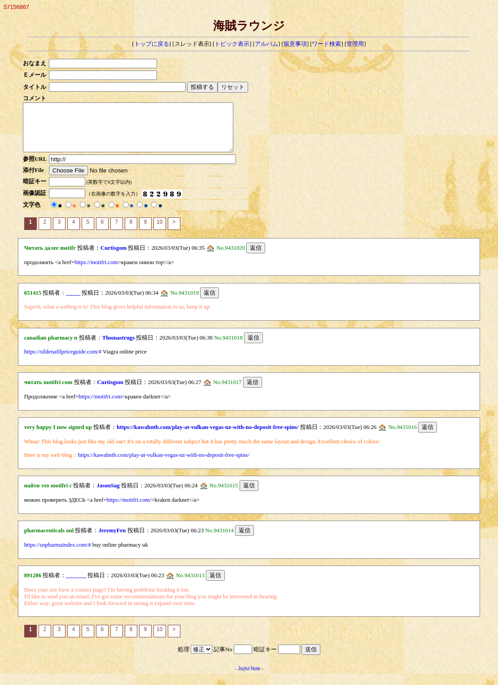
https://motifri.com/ (129, 509)
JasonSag (107, 495)
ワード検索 (326, 44)
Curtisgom (113, 257)
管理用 (355, 44)
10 (159, 231)
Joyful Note (249, 678)
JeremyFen (112, 540)
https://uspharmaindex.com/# (57, 554)
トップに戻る (151, 44)
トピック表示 (231, 44)
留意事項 (295, 44)
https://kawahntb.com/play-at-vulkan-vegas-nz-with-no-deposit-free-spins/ (207, 436)
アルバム (266, 44)
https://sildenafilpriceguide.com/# (62, 361)
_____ (73, 302)
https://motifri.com (96, 272)
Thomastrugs (118, 347)
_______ (76, 585)
